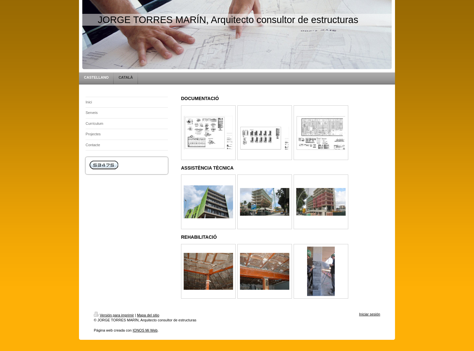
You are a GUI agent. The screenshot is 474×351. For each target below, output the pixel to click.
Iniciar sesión (369, 314)
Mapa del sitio (148, 315)
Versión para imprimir (114, 315)
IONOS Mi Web (145, 330)
